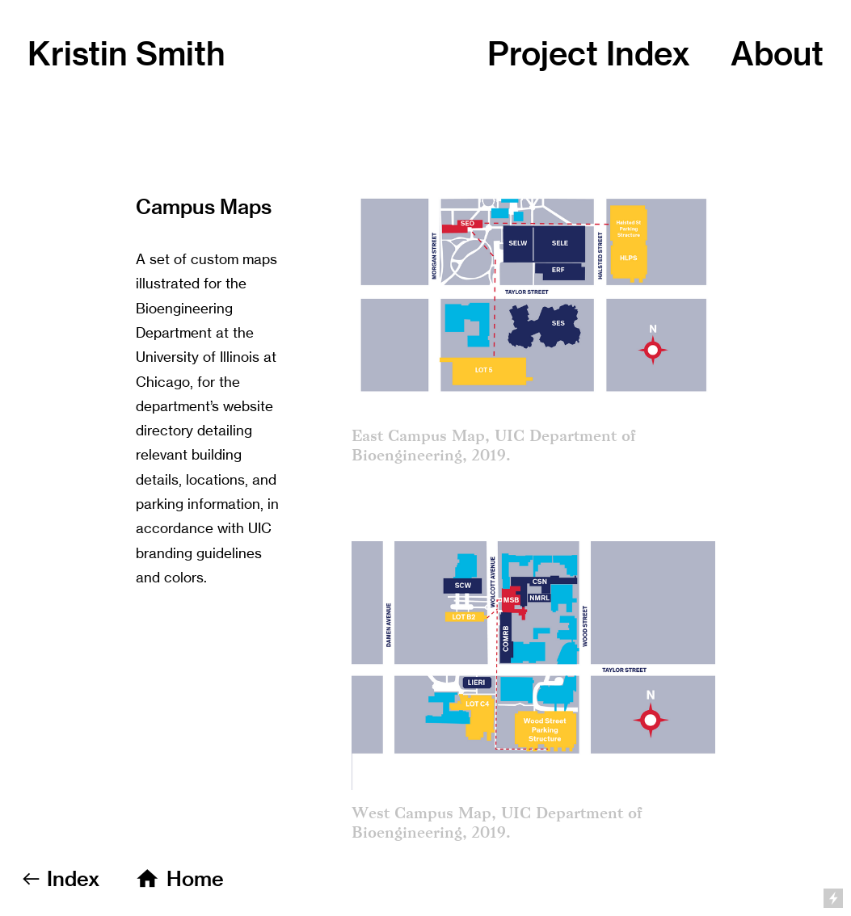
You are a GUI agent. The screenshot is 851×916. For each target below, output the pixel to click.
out (777, 53)
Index (648, 53)
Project (546, 53)
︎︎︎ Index (59, 878)
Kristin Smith (126, 53)
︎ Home (178, 878)
